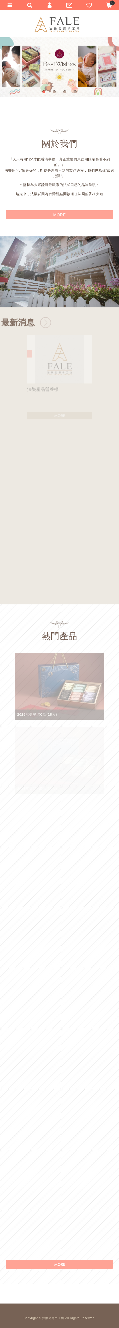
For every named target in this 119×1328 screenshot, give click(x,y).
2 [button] (55, 92)
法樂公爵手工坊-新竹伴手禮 (57, 24)
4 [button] (76, 92)
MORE (59, 1264)
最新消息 (18, 326)
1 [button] (44, 92)
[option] (59, 67)
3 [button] (65, 92)
